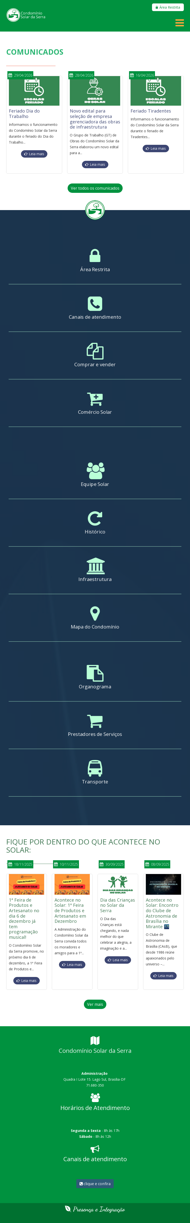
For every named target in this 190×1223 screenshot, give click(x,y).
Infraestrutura (95, 580)
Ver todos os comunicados (95, 188)
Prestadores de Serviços (95, 735)
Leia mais (36, 153)
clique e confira (95, 1184)
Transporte (95, 782)
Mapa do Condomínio (95, 627)
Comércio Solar (95, 413)
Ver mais (95, 1004)
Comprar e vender (95, 365)
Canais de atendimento (95, 317)
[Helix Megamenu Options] (179, 24)
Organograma (95, 687)
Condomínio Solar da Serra (95, 1050)
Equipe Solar (95, 485)
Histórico (95, 532)
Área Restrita (94, 270)
